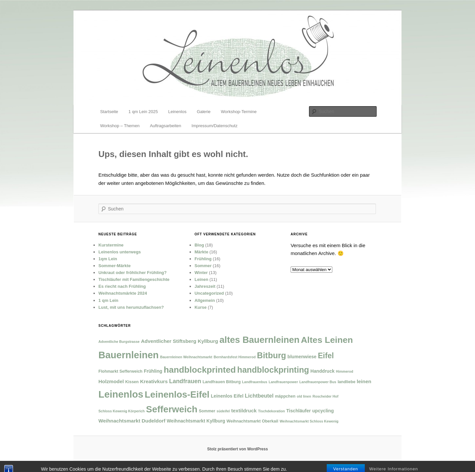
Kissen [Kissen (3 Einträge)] (132, 382)
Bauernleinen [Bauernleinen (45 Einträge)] (128, 355)
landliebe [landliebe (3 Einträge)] (346, 382)
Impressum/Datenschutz (215, 125)
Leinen (201, 279)
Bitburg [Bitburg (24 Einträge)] (271, 355)
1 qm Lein (108, 300)
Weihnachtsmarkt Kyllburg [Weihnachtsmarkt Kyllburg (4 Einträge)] (196, 420)
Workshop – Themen (119, 125)
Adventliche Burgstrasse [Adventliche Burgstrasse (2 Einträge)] (119, 342)
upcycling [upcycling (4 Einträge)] (323, 410)
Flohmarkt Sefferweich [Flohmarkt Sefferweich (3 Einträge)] (120, 371)
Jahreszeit (205, 286)
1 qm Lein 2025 (143, 111)
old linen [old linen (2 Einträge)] (304, 396)
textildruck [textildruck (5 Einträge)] (244, 410)
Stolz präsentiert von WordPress (237, 449)
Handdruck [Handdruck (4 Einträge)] (322, 371)
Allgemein (205, 300)
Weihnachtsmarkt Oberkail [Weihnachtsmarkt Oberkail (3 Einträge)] (253, 421)
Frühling (203, 258)
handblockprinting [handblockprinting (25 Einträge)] (273, 369)
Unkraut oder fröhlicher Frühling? (132, 272)
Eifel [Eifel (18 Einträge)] (326, 355)
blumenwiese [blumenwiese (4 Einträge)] (301, 356)
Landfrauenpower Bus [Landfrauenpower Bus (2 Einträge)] (317, 382)
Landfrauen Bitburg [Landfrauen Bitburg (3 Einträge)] (221, 382)
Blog (199, 245)
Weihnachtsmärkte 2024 (122, 293)
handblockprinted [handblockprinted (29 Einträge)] (200, 370)
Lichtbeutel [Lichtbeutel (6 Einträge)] (259, 396)
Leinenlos (177, 111)
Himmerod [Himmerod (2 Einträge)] (344, 371)
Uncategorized (209, 293)
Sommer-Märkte (114, 265)
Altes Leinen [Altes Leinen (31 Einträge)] (327, 340)
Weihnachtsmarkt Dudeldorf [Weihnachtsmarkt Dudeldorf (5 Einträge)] (131, 420)
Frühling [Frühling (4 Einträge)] (153, 371)
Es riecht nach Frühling (122, 286)
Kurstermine (111, 245)
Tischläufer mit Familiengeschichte (134, 279)
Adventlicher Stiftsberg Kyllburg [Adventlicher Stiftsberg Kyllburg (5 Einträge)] (179, 341)
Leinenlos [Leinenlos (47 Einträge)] (120, 394)
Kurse (201, 307)
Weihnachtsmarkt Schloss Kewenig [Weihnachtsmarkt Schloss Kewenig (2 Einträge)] (308, 421)
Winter (201, 272)
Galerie (204, 111)
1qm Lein (107, 258)
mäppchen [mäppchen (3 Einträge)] (285, 396)
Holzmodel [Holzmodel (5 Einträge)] (111, 381)
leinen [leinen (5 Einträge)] (364, 381)
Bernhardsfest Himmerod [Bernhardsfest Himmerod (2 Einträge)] (235, 357)
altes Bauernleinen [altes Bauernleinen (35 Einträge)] (259, 340)
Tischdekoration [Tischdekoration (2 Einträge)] (271, 411)
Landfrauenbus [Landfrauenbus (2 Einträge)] (254, 382)
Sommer (203, 265)
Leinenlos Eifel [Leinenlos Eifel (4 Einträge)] (227, 396)
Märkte (201, 251)
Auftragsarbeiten (165, 125)
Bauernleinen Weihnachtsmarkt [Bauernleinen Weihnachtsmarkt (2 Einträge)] (186, 357)
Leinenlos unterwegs (119, 251)
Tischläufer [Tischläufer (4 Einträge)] (298, 410)
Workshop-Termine (239, 111)
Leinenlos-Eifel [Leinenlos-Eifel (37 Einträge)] (177, 394)
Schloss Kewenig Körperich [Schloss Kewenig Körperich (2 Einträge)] (121, 411)
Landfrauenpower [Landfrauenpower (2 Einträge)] (283, 382)
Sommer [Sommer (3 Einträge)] (207, 411)
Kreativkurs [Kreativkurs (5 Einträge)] (154, 381)
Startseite (109, 111)
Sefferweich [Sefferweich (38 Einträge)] (171, 409)
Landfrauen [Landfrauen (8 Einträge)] (185, 381)
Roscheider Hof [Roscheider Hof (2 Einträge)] (326, 396)
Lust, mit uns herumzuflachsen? (131, 307)
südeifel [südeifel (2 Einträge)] (223, 411)
